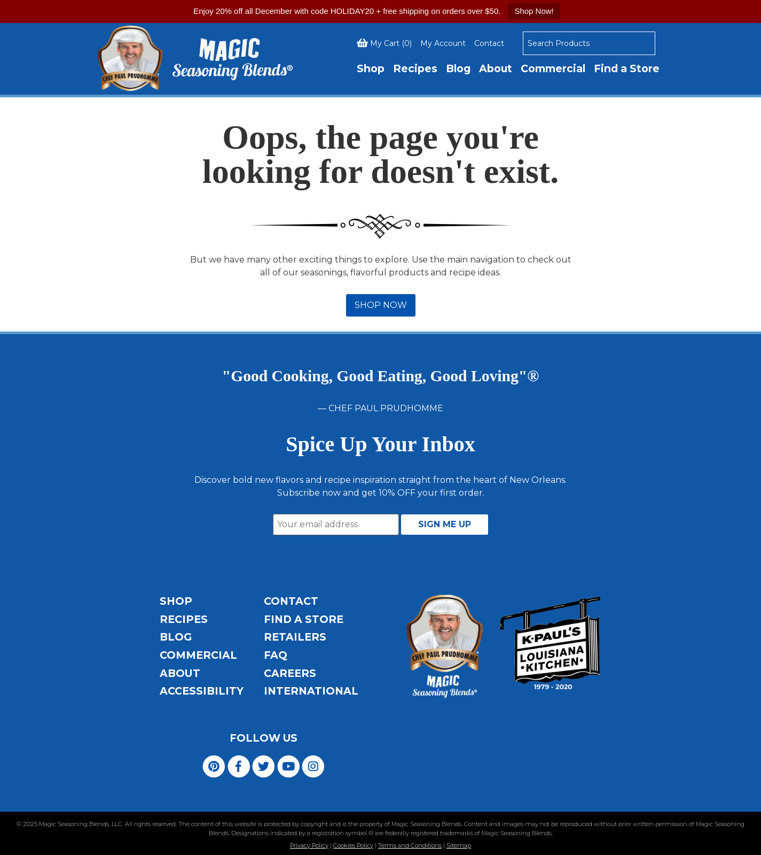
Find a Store (627, 68)
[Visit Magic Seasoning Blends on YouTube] (288, 765)
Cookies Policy (353, 845)
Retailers (295, 636)
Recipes (415, 68)
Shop (371, 68)
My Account (443, 43)
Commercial (553, 68)
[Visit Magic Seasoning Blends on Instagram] (313, 765)
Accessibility (202, 690)
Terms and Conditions (410, 845)
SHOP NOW (381, 305)
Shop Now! (533, 11)
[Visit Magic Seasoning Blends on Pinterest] (213, 765)
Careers (290, 673)
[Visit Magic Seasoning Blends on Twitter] (263, 765)
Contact (489, 43)
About (495, 68)
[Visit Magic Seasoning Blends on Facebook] (238, 765)
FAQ (275, 655)
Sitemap (458, 845)
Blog (458, 68)
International (311, 690)
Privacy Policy (309, 845)
